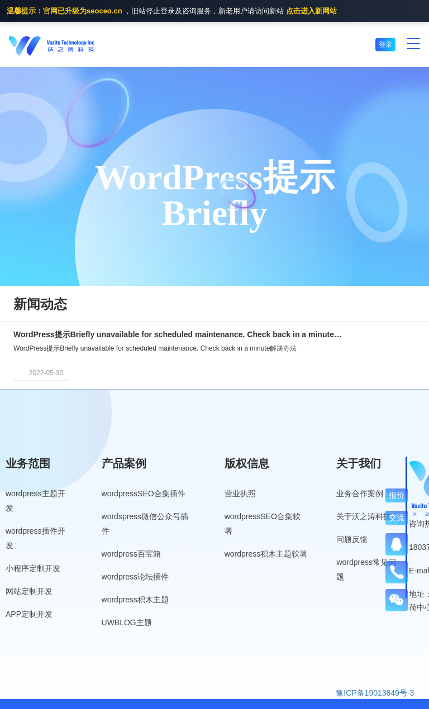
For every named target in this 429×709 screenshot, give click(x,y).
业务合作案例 (359, 493)
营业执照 (240, 493)
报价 (396, 495)
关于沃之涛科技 (363, 516)
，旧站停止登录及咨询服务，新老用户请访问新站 (172, 11)
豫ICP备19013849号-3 (375, 693)
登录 (385, 45)
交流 (396, 517)
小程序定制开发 (33, 568)
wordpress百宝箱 (131, 553)
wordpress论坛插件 (135, 576)
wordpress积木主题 (135, 599)
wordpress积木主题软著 (266, 553)
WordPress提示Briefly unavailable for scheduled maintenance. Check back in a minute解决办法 (178, 334)
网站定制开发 (29, 591)
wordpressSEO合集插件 (143, 493)
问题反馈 (352, 539)
